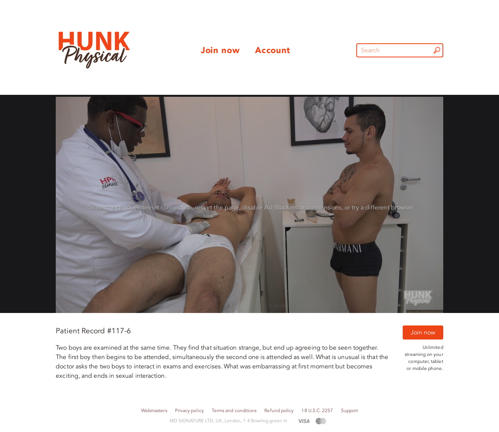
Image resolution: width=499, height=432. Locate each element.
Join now (423, 332)
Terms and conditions (234, 411)
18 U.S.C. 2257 (317, 411)
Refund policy (279, 411)
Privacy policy (189, 411)
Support (349, 411)
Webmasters (154, 411)
